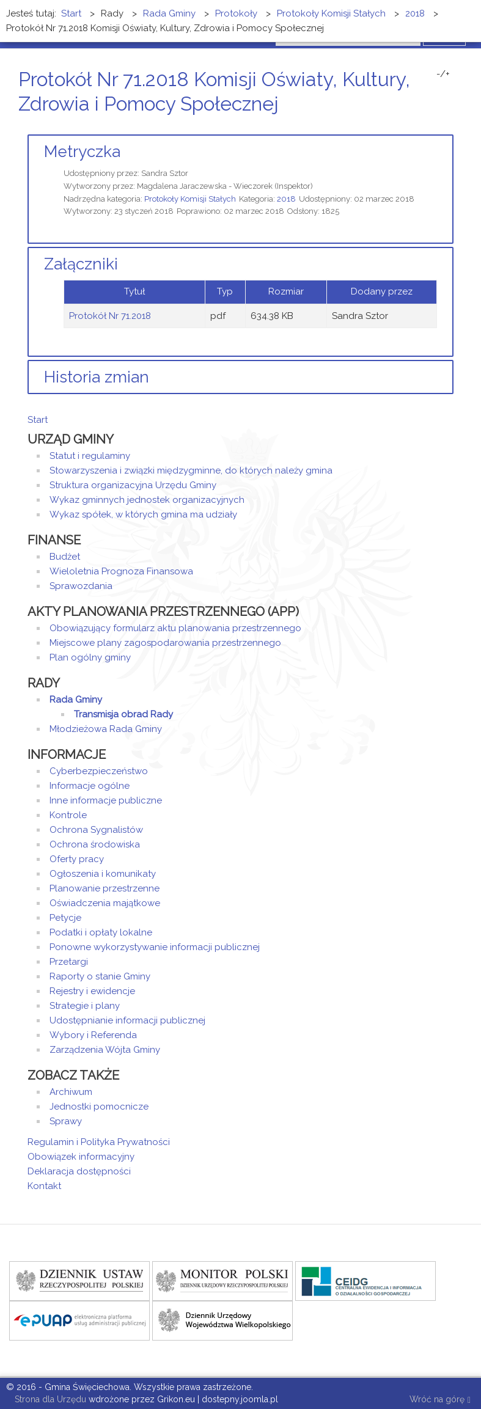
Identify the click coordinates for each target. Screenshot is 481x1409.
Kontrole (68, 815)
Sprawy (66, 1121)
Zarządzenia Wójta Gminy (105, 1049)
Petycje (65, 917)
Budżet (65, 556)
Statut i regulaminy (90, 455)
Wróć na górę (440, 1400)
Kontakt (44, 1185)
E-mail (450, 126)
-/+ (443, 73)
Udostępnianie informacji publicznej (127, 1020)
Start (38, 419)
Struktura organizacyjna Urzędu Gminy (133, 485)
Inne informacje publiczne (106, 800)
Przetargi (69, 961)
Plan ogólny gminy (90, 657)
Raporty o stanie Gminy (100, 976)
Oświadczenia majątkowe (105, 903)
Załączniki (81, 264)
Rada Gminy (76, 699)
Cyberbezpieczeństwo (99, 771)
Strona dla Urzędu (49, 1399)
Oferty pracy (77, 859)
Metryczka (82, 151)
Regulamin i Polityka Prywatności (99, 1141)
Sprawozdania (81, 585)
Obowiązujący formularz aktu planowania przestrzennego (175, 628)
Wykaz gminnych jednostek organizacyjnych (147, 499)
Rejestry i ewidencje (92, 991)
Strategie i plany (85, 1005)
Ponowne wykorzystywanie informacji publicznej (155, 947)
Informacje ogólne (90, 785)
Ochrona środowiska (95, 844)
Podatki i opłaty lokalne (101, 932)
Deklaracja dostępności (79, 1171)
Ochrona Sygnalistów (96, 829)
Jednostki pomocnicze (99, 1106)
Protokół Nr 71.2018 (110, 315)
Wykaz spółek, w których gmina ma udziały (143, 514)
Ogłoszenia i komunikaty (103, 873)
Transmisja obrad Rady (123, 714)
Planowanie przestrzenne (105, 888)
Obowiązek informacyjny (81, 1156)
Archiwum (71, 1091)
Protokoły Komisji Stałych (190, 198)
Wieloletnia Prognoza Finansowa (121, 571)
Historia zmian (96, 377)
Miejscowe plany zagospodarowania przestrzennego (165, 642)
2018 (286, 198)
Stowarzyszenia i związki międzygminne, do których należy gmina (191, 470)
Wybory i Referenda (93, 1035)
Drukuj (435, 126)
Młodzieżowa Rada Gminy (106, 728)
